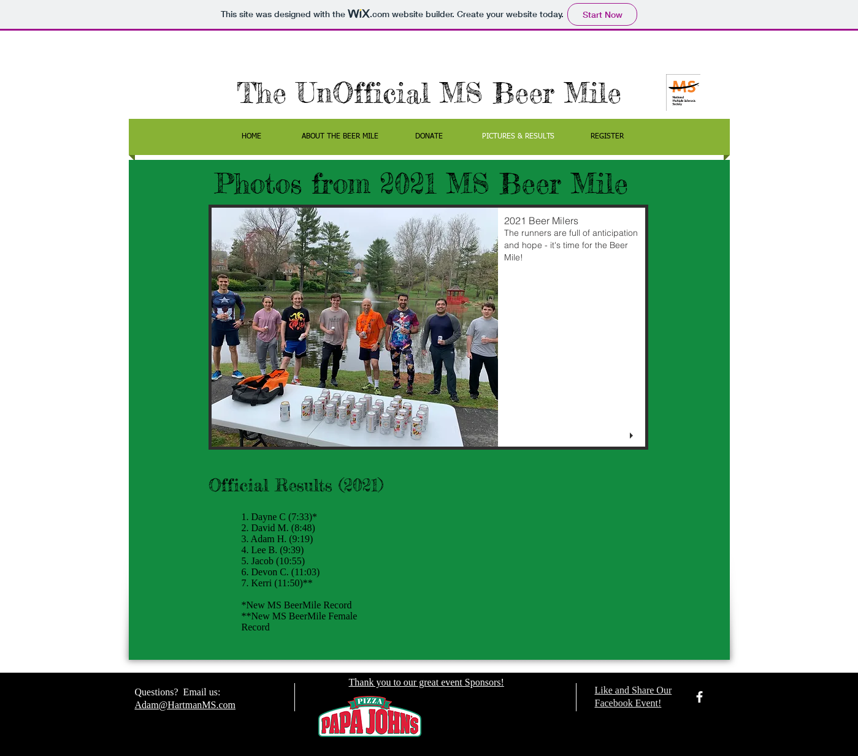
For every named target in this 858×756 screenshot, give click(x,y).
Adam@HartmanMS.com (185, 705)
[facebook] (699, 697)
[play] (633, 435)
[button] (428, 327)
